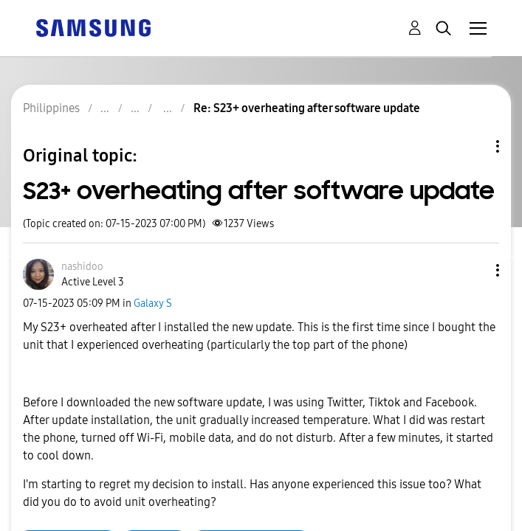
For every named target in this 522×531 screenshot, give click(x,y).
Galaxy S (153, 303)
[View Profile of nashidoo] (82, 266)
